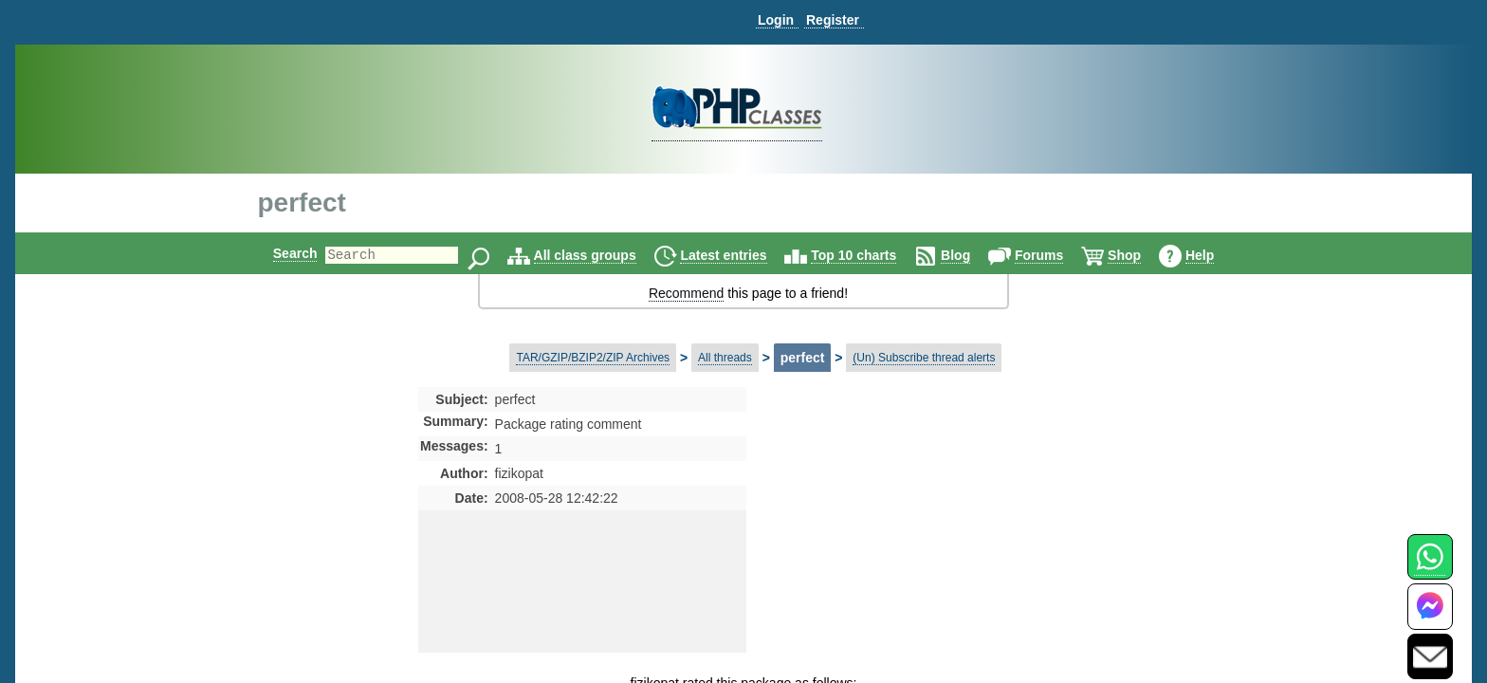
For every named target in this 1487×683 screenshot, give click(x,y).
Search (279, 253)
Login (776, 20)
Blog (971, 255)
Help (1216, 255)
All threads (725, 357)
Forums (1055, 255)
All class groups (601, 255)
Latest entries (739, 255)
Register (832, 20)
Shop (1140, 255)
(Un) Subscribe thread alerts (924, 357)
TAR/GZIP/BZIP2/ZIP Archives (593, 357)
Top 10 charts (869, 255)
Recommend (686, 293)
